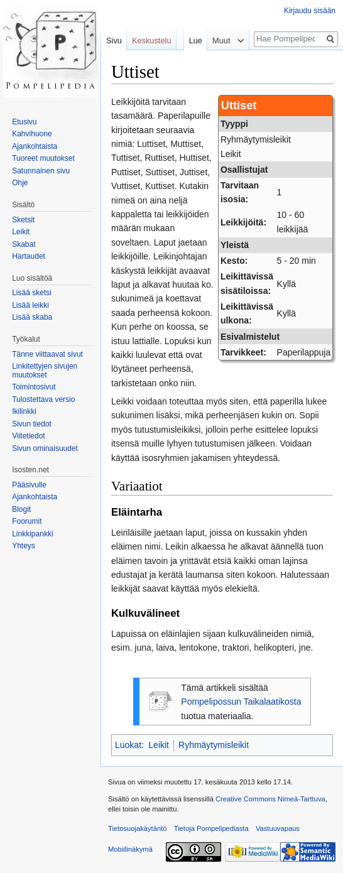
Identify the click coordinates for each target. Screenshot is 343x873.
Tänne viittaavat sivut (47, 354)
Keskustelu (152, 40)
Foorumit (26, 521)
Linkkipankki (32, 533)
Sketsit (23, 219)
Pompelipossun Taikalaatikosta (241, 702)
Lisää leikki (30, 305)
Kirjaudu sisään (309, 10)
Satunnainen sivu (41, 170)
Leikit (158, 745)
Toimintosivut (33, 386)
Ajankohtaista (34, 146)
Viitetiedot (28, 435)
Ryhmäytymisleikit (213, 745)
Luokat (128, 745)
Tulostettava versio (43, 399)
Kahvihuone (32, 133)
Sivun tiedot (32, 424)
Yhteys (23, 545)
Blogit (21, 509)
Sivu (114, 40)
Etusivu (24, 121)
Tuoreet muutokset (43, 158)
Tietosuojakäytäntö (137, 828)
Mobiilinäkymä (130, 849)
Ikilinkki (24, 411)
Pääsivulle (29, 484)
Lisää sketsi (32, 292)
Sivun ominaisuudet (45, 448)
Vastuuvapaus (278, 828)
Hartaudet (28, 256)
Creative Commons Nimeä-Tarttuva (270, 799)
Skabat (23, 244)
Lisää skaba (32, 317)
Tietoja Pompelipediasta (211, 828)
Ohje (20, 182)
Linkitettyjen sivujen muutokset (44, 370)
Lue (192, 40)
